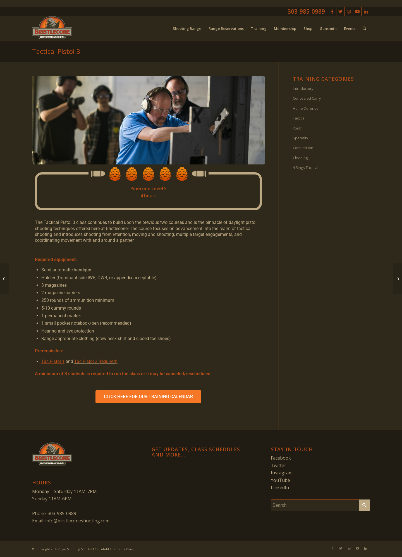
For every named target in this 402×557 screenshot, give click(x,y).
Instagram (282, 473)
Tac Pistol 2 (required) (96, 361)
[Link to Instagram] (349, 11)
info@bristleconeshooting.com (77, 521)
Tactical (299, 118)
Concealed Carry (307, 98)
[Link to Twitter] (340, 11)
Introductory (303, 88)
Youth (298, 128)
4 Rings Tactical (305, 167)
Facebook (281, 458)
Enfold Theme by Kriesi (116, 549)
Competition (303, 147)
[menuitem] (187, 28)
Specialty (300, 137)
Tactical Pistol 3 (56, 51)
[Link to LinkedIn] (366, 11)
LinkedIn (280, 487)
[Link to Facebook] (332, 11)
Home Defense (306, 108)
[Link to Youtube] (357, 11)
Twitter (278, 465)
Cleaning (300, 157)
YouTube (280, 480)
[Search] (364, 28)
